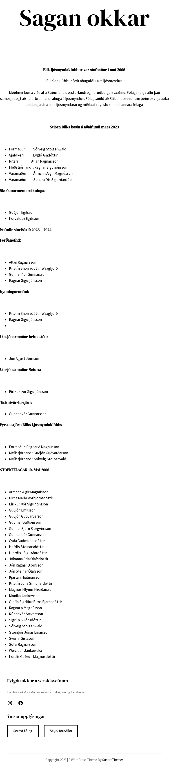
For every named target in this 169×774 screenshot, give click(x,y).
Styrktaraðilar (61, 730)
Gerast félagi (23, 730)
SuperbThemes (113, 760)
